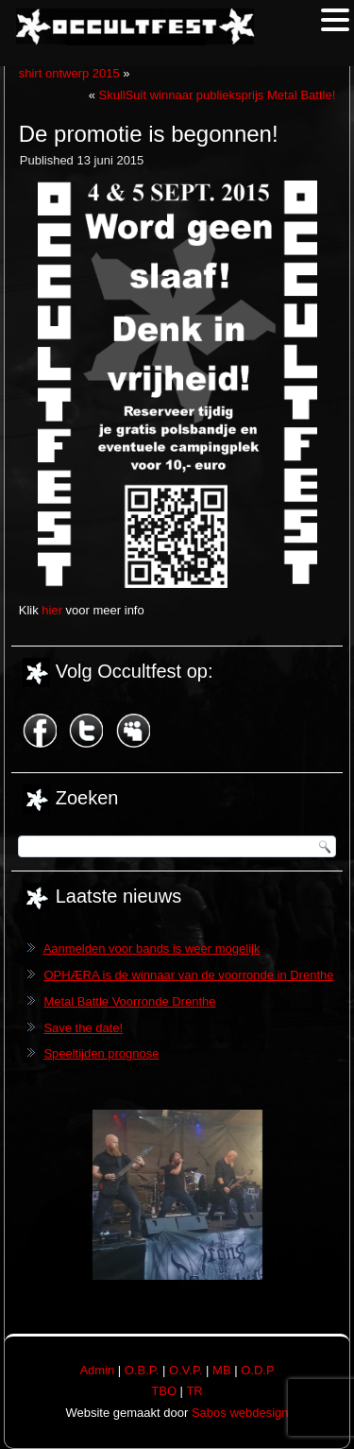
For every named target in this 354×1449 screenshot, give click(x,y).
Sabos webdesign (240, 1413)
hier (52, 610)
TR (194, 1391)
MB (221, 1370)
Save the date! (83, 1028)
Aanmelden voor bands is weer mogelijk (152, 948)
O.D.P (257, 1370)
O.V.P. (185, 1370)
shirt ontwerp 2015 (69, 73)
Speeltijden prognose (101, 1053)
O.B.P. (142, 1370)
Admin (96, 1370)
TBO (164, 1391)
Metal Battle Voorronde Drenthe (129, 1001)
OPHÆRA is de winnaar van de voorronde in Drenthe (188, 975)
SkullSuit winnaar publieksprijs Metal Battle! (217, 95)
